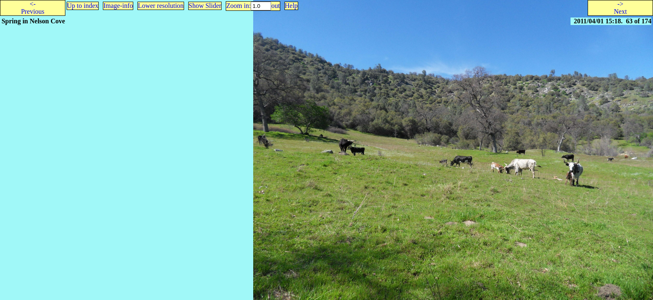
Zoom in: (238, 5)
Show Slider (205, 5)
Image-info (118, 5)
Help (291, 5)
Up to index (83, 5)
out (275, 5)
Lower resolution (161, 5)
